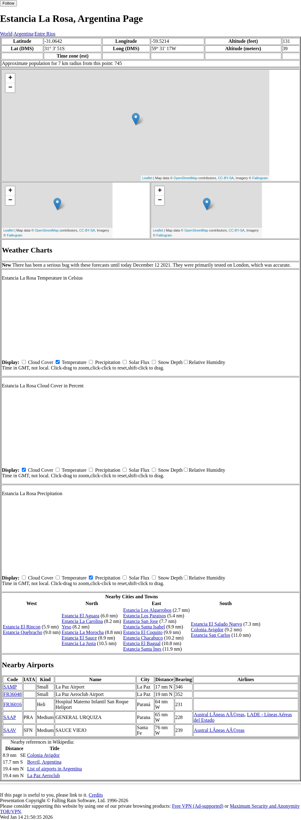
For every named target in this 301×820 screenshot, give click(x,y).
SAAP (9, 717)
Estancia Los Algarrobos (147, 610)
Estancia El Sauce (79, 637)
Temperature (74, 362)
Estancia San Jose (140, 621)
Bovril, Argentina (44, 762)
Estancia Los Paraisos (144, 615)
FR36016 (12, 704)
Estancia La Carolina (82, 621)
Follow (8, 3)
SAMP (10, 686)
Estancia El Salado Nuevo (216, 624)
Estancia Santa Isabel (144, 626)
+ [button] (10, 78)
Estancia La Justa (79, 643)
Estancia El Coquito (142, 632)
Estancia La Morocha (83, 632)
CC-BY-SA (226, 178)
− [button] (10, 87)
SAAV (9, 730)
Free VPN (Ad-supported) (197, 806)
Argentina (23, 33)
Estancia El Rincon (22, 626)
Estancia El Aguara (81, 615)
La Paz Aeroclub (43, 775)
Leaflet (147, 178)
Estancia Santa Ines (142, 649)
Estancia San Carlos (210, 635)
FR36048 (12, 694)
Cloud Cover (40, 362)
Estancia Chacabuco (143, 637)
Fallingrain (260, 178)
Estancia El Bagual (141, 643)
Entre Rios (44, 33)
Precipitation (107, 362)
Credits (96, 795)
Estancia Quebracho (22, 632)
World (6, 33)
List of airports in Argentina (54, 768)
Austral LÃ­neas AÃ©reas (219, 714)
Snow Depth (170, 362)
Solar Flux (139, 362)
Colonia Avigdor (207, 629)
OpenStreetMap (186, 178)
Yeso (66, 626)
